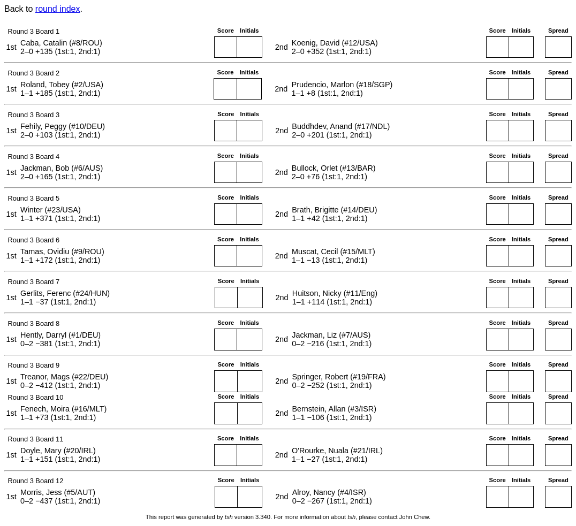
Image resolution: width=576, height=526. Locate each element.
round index (57, 8)
